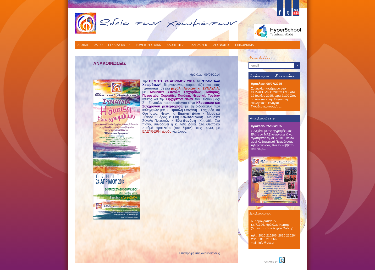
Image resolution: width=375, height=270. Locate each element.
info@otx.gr (267, 242)
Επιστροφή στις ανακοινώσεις (199, 253)
